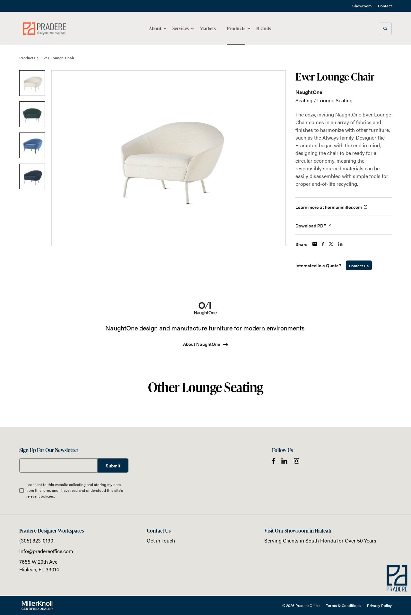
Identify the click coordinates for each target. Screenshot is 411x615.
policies (47, 496)
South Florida (320, 540)
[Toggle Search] (385, 28)
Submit (113, 465)
